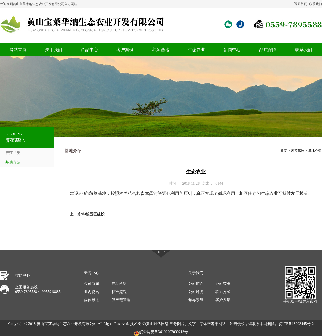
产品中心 (89, 49)
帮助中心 (22, 275)
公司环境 (195, 292)
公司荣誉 (222, 284)
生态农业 (196, 49)
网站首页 (18, 49)
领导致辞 (195, 300)
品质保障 (267, 49)
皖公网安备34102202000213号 (161, 333)
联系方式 (222, 292)
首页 (283, 151)
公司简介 (195, 284)
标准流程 (119, 292)
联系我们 (315, 4)
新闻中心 (232, 49)
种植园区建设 (93, 214)
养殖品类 (12, 153)
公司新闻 (91, 284)
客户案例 (125, 49)
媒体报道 (91, 300)
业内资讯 (91, 292)
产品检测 (119, 284)
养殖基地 (160, 49)
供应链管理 (121, 300)
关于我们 (53, 49)
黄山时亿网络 (157, 324)
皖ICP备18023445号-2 (296, 324)
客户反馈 (222, 300)
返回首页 (300, 4)
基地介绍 (12, 162)
